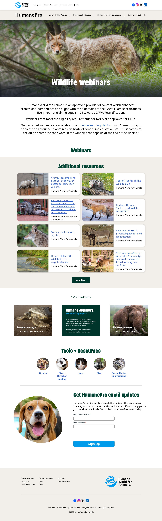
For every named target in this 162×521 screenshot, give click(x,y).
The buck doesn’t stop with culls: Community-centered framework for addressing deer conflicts (128, 259)
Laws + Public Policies (58, 15)
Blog (41, 484)
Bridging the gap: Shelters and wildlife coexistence (127, 208)
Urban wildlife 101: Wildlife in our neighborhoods (61, 259)
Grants (43, 373)
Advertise (51, 508)
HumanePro (28, 15)
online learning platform (97, 125)
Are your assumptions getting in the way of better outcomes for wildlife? (63, 182)
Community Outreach (136, 15)
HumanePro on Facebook (133, 4)
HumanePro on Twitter (141, 4)
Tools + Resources (51, 5)
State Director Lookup (62, 376)
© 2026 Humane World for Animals (81, 512)
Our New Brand (64, 481)
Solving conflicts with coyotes (62, 234)
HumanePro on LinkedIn (145, 4)
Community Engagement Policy (68, 508)
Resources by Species (82, 15)
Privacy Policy (109, 508)
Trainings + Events (66, 5)
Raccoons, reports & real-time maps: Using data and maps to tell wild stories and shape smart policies (63, 206)
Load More (81, 280)
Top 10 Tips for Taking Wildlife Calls (128, 182)
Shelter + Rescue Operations (109, 15)
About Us (61, 478)
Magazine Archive (28, 478)
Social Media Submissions (119, 374)
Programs (38, 5)
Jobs (77, 5)
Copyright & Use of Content (92, 508)
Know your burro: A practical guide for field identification (129, 233)
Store (100, 373)
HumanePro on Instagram (137, 4)
